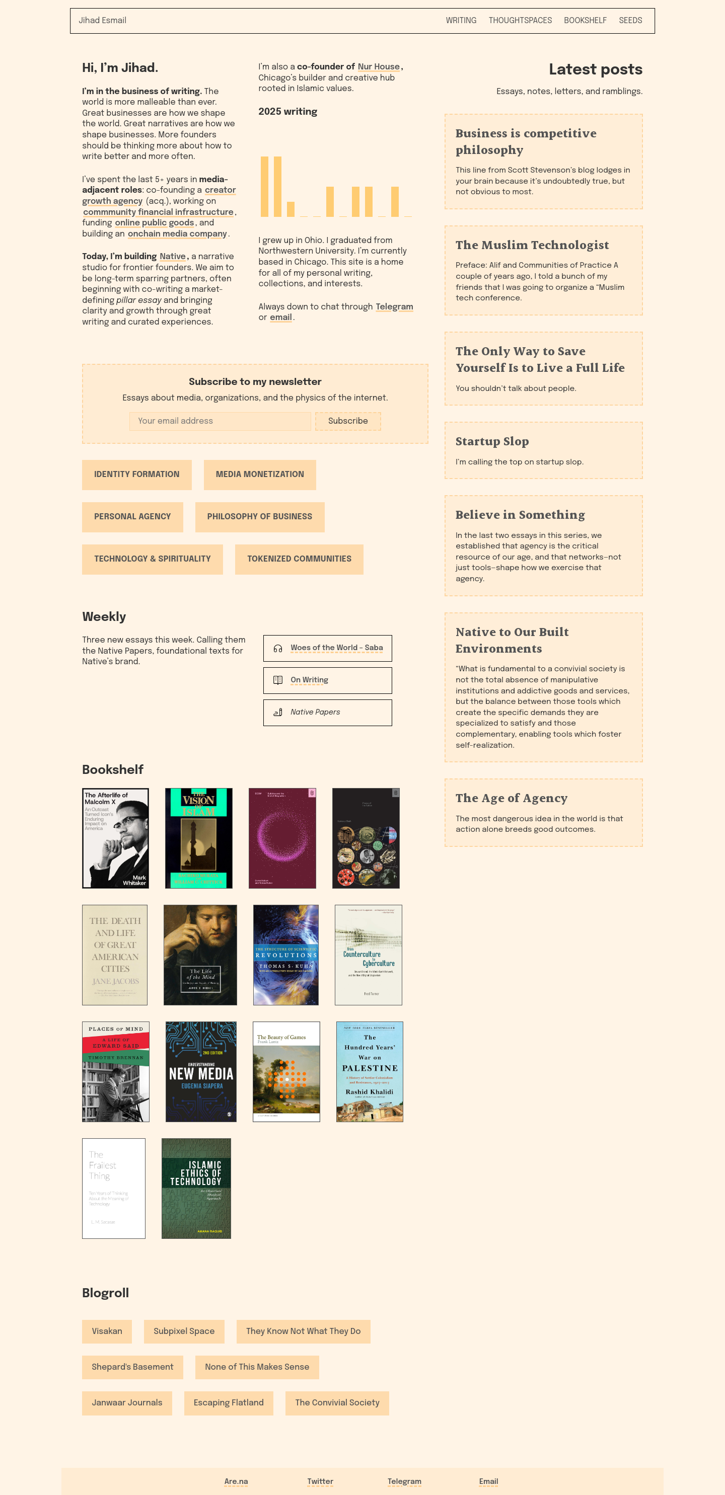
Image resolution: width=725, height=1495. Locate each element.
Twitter (321, 1481)
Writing (461, 21)
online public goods (154, 223)
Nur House (379, 67)
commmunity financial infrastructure (158, 212)
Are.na (236, 1481)
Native (173, 257)
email (281, 317)
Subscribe (348, 421)
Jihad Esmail (102, 21)
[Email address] (220, 421)
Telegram (394, 307)
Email (488, 1481)
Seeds (630, 21)
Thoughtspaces (520, 21)
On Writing (309, 680)
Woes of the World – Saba (337, 648)
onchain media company (177, 234)
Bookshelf (585, 21)
